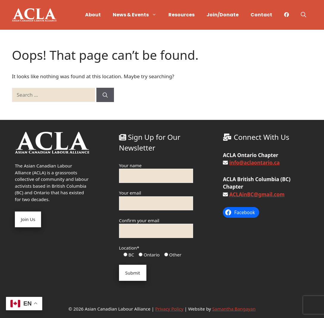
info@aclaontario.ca (254, 162)
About (93, 14)
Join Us (28, 219)
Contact (261, 14)
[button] (303, 15)
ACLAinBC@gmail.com (257, 194)
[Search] (105, 95)
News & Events (137, 15)
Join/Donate (222, 14)
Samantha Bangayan (234, 309)
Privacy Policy (169, 309)
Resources (181, 14)
